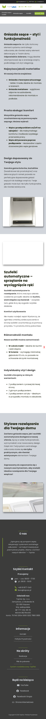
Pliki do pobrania (23, 661)
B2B (21, 7)
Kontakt (23, 634)
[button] (18, 13)
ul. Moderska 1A (40, 1)
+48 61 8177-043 (23, 587)
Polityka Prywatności (23, 639)
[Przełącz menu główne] (41, 7)
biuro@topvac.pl (22, 1)
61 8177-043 (31, 1)
